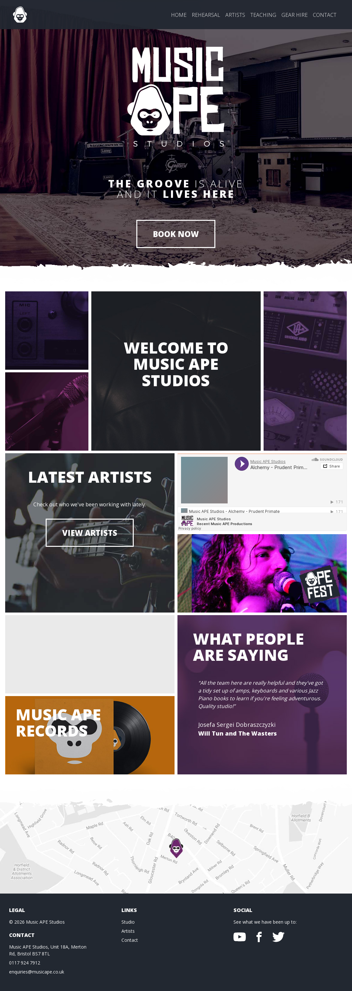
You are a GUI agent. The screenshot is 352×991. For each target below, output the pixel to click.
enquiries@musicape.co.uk (36, 972)
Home (179, 14)
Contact (324, 14)
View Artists (89, 532)
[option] (262, 714)
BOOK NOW (176, 234)
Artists (235, 14)
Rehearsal (206, 14)
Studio (128, 922)
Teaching (263, 14)
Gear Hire (294, 14)
